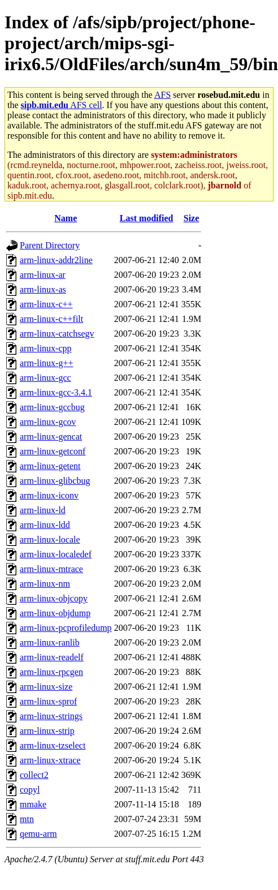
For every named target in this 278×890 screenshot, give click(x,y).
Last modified (146, 218)
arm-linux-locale (50, 539)
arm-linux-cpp (46, 348)
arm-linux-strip (47, 731)
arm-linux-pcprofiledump (66, 628)
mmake (33, 804)
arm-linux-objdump (55, 613)
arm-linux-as (43, 289)
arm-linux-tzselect (52, 745)
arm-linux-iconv (49, 495)
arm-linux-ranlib (50, 642)
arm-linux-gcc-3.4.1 (56, 392)
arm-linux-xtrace (50, 760)
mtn (27, 819)
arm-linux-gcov (48, 422)
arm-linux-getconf (52, 451)
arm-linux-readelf (52, 657)
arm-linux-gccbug (52, 407)
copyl (30, 789)
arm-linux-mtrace (51, 569)
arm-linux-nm (45, 583)
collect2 (34, 775)
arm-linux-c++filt (51, 319)
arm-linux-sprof (48, 701)
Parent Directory (50, 245)
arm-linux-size (46, 686)
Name (65, 218)
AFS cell (61, 105)
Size (191, 218)
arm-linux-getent (50, 466)
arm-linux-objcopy (54, 598)
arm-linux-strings (51, 716)
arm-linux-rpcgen (51, 672)
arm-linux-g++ (46, 363)
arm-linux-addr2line (56, 260)
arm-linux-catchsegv (57, 333)
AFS (162, 95)
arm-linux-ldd (45, 525)
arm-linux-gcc (45, 377)
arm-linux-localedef (56, 554)
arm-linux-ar (43, 275)
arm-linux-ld (43, 510)
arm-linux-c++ (46, 304)
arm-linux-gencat (51, 436)
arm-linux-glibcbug (55, 480)
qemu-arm (38, 834)
